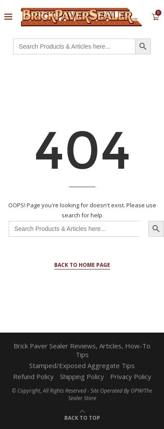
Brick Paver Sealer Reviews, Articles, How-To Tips (82, 350)
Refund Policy (33, 376)
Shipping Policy (82, 376)
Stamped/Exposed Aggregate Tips (82, 365)
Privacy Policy (130, 376)
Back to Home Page (82, 265)
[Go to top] (82, 417)
